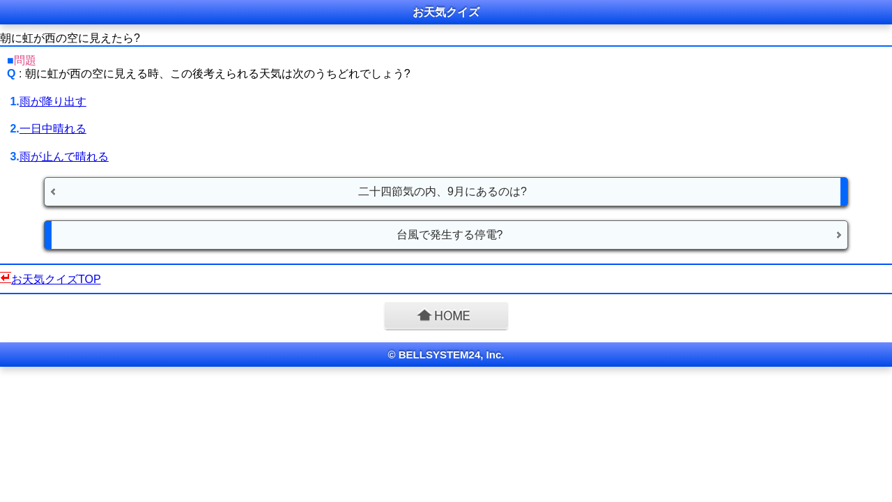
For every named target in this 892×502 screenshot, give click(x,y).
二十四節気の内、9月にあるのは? (442, 191)
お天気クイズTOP (56, 279)
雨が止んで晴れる (64, 156)
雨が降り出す (53, 101)
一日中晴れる (53, 129)
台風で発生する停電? (450, 235)
